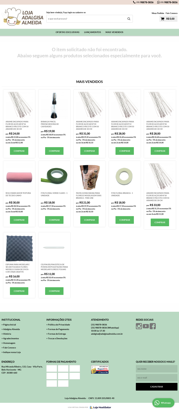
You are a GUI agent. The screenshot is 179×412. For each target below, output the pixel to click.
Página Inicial (9, 324)
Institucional (11, 319)
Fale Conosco (171, 13)
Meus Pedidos (158, 13)
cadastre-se (80, 12)
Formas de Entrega (57, 334)
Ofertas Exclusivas (68, 32)
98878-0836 (144, 2)
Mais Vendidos (114, 32)
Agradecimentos (11, 338)
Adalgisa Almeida (11, 329)
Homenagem (9, 343)
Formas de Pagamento (58, 329)
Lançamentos (92, 32)
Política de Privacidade (59, 324)
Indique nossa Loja (12, 352)
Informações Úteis (59, 319)
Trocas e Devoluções (57, 338)
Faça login (67, 12)
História (7, 334)
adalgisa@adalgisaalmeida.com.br (107, 334)
